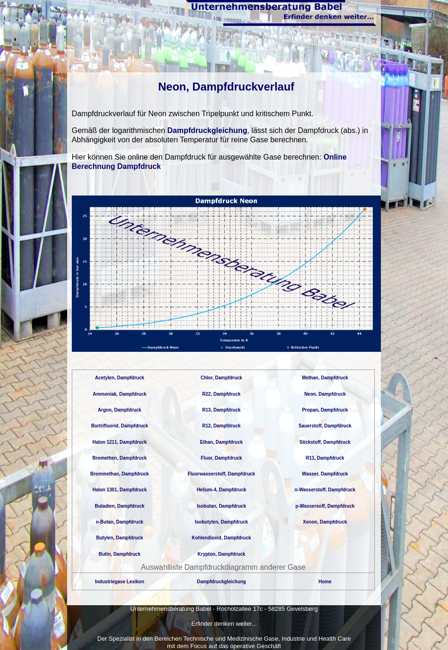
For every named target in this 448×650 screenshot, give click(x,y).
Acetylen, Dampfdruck (120, 377)
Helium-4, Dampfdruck (221, 489)
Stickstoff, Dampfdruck (324, 442)
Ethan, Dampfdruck (221, 442)
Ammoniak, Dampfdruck (119, 394)
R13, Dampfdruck (221, 409)
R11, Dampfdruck (325, 458)
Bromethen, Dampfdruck (119, 458)
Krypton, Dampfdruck (221, 554)
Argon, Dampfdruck (119, 409)
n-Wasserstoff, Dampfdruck (325, 489)
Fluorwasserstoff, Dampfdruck (221, 473)
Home (324, 581)
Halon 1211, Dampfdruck (119, 442)
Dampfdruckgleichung (207, 130)
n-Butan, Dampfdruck (120, 521)
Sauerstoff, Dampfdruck (324, 425)
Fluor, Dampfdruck (221, 458)
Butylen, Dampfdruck (119, 537)
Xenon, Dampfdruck (325, 521)
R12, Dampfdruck (221, 425)
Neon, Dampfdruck (325, 394)
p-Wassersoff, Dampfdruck (325, 506)
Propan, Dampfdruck (325, 409)
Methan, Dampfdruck (325, 377)
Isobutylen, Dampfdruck (221, 521)
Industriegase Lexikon (120, 581)
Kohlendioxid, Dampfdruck (221, 537)
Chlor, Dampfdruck (221, 377)
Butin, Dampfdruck (119, 554)
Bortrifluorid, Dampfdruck (119, 425)
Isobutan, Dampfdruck (221, 506)
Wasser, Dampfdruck (325, 473)
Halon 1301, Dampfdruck (119, 489)
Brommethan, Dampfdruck (119, 473)
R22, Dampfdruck (221, 394)
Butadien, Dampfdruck (120, 506)
